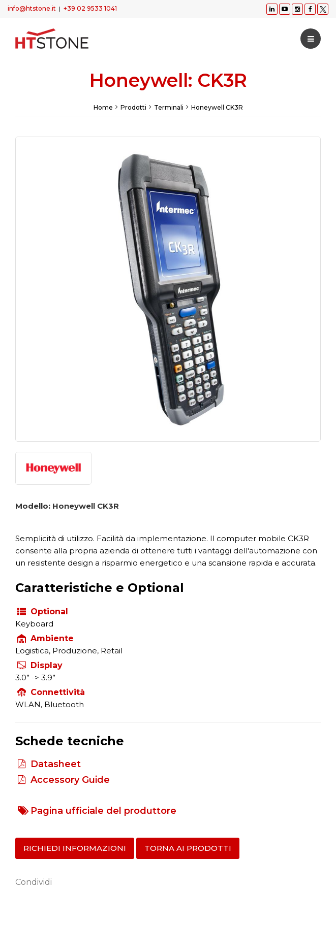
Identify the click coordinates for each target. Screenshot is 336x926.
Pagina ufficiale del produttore (103, 810)
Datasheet (55, 764)
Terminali (169, 107)
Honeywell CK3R (217, 107)
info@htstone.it (32, 8)
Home (103, 107)
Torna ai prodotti (187, 848)
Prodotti (133, 107)
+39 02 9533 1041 (90, 8)
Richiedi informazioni (74, 848)
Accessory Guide (70, 779)
